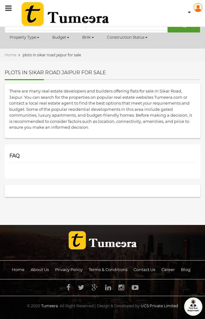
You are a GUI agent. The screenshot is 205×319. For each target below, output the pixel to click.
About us (40, 269)
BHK (88, 37)
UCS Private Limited (159, 306)
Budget (60, 37)
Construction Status (127, 37)
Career (168, 269)
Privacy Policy (69, 269)
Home (18, 269)
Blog (185, 269)
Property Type (24, 37)
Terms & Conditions (108, 269)
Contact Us (144, 269)
